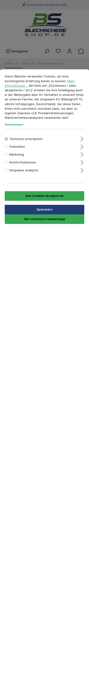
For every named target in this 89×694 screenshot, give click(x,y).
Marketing (16, 154)
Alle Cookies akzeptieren (44, 196)
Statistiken (17, 146)
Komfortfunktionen (22, 162)
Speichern (44, 209)
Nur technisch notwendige (44, 219)
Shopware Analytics (23, 170)
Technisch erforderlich (25, 139)
